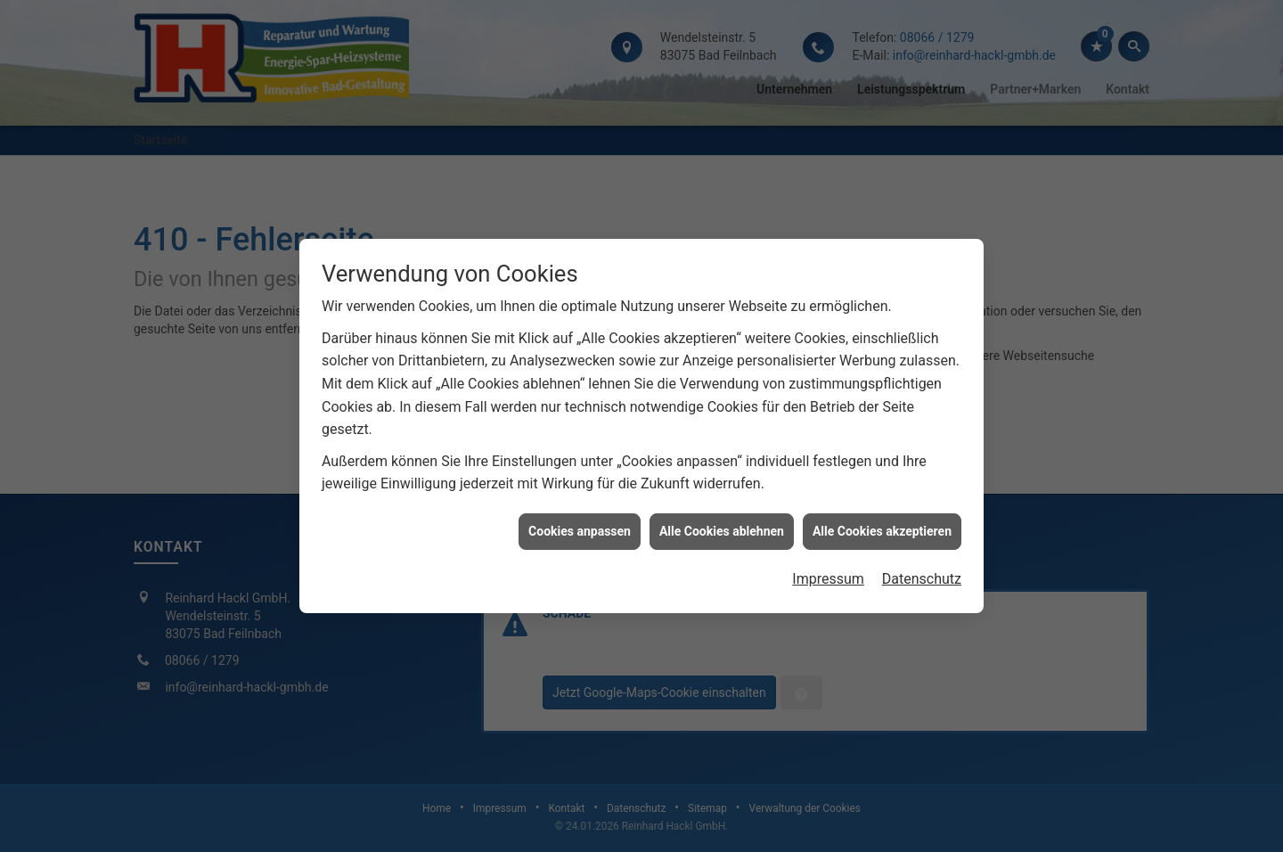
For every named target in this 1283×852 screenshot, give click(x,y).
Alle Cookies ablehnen (721, 529)
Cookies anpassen (579, 529)
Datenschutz (921, 577)
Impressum (828, 577)
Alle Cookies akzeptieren (882, 529)
